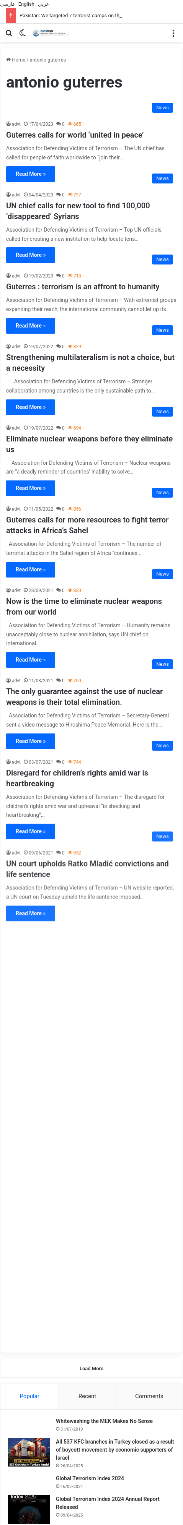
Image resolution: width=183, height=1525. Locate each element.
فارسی (7, 4)
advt (16, 124)
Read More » (31, 174)
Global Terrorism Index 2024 (90, 1054)
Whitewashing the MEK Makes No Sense (104, 997)
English (26, 4)
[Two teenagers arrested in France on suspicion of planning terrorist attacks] (136, 1374)
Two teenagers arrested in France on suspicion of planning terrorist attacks (136, 1413)
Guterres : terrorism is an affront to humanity (82, 286)
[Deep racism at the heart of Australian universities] (136, 1465)
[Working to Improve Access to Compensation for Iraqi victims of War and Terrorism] (27, 1294)
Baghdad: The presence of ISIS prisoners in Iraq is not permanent (43, 1413)
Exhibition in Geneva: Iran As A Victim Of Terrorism (115, 1215)
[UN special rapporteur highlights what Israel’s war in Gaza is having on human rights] (29, 1119)
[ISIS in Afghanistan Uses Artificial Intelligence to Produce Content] (27, 1260)
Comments (149, 972)
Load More (91, 944)
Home (15, 60)
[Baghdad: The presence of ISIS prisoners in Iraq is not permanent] (46, 1374)
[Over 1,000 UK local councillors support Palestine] (46, 1465)
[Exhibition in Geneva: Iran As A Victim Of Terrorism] (27, 1226)
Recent (87, 972)
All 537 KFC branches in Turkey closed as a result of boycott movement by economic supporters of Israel (115, 1025)
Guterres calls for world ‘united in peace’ (75, 135)
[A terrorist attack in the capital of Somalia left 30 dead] (27, 1192)
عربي (43, 4)
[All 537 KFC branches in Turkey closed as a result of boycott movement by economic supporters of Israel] (29, 1028)
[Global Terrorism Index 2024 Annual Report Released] (29, 1085)
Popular (29, 972)
